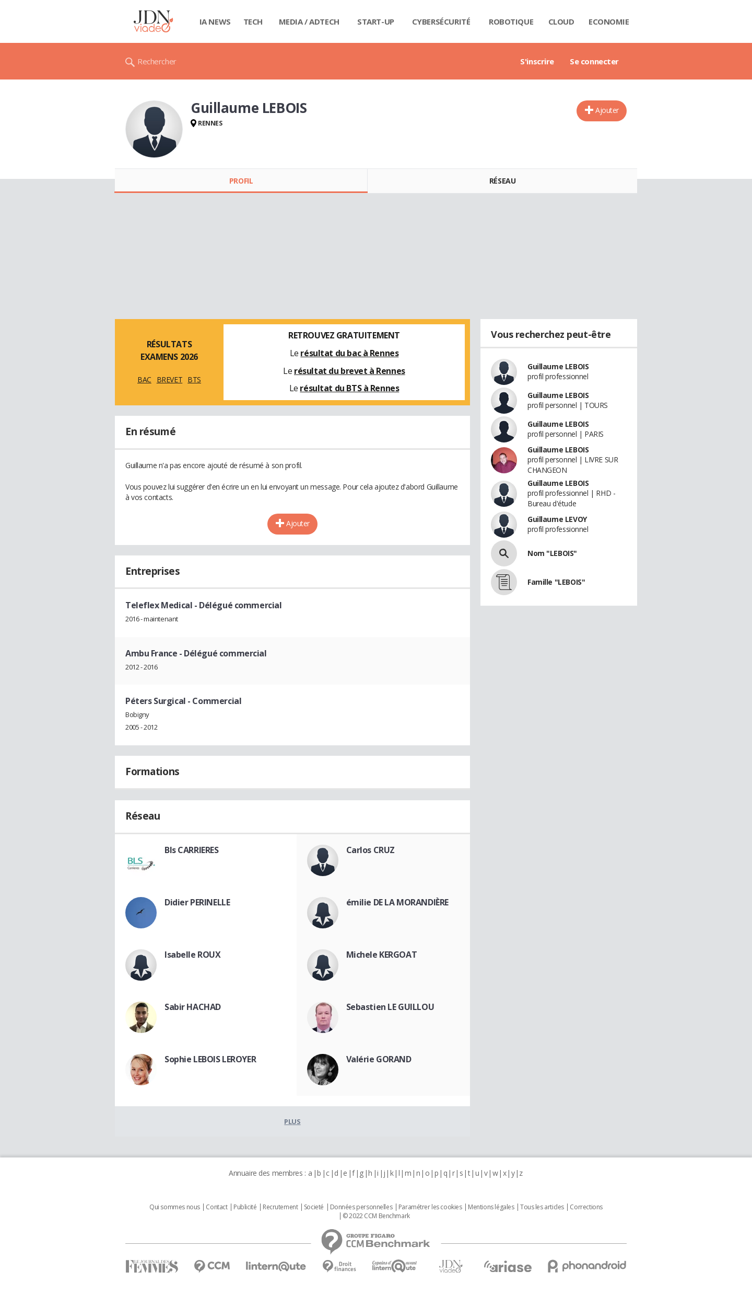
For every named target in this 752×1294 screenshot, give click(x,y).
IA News (215, 21)
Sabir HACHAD (192, 1007)
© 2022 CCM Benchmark (376, 1216)
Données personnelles (361, 1207)
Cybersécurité (441, 21)
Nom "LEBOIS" (552, 553)
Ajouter (607, 110)
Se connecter (594, 61)
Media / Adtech (309, 21)
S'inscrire (537, 61)
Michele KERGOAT (381, 954)
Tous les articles (542, 1207)
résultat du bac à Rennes (349, 353)
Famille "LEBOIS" (556, 582)
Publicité (244, 1207)
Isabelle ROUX (192, 954)
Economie (609, 21)
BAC (144, 379)
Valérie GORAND (379, 1059)
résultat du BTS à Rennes (349, 388)
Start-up (375, 21)
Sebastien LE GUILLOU (390, 1007)
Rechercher (157, 61)
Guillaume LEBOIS (558, 366)
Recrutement (280, 1207)
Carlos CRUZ (370, 850)
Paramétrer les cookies (430, 1207)
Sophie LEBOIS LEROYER (210, 1059)
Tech (253, 21)
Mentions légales (491, 1207)
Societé (314, 1207)
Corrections (586, 1207)
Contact (216, 1207)
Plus (292, 1121)
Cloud (561, 21)
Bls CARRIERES (191, 850)
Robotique (511, 21)
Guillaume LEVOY (557, 519)
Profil (241, 181)
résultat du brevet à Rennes (349, 371)
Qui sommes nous (174, 1207)
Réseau (502, 181)
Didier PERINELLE (197, 902)
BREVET (169, 379)
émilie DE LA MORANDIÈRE (397, 902)
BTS (194, 379)
